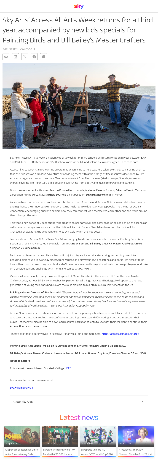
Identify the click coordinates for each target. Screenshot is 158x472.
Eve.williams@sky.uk (21, 387)
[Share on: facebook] (34, 56)
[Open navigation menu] (7, 6)
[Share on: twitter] (24, 56)
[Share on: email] (6, 56)
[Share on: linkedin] (15, 56)
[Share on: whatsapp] (43, 56)
